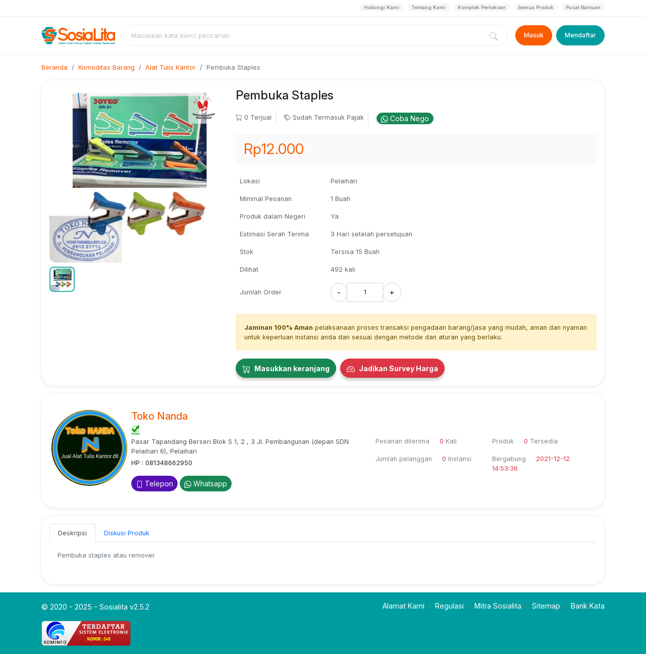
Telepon (154, 483)
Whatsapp (205, 483)
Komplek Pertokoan (482, 7)
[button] (62, 279)
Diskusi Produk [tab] (126, 533)
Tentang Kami (428, 7)
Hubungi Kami (381, 7)
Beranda (54, 67)
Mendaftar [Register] (580, 35)
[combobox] (304, 35)
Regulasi (449, 605)
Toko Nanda (159, 416)
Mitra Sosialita (497, 605)
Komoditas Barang (106, 67)
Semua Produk (536, 7)
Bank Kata (588, 605)
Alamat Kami (403, 605)
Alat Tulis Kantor (170, 67)
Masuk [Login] (534, 35)
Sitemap (546, 605)
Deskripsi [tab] (72, 533)
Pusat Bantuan (583, 7)
